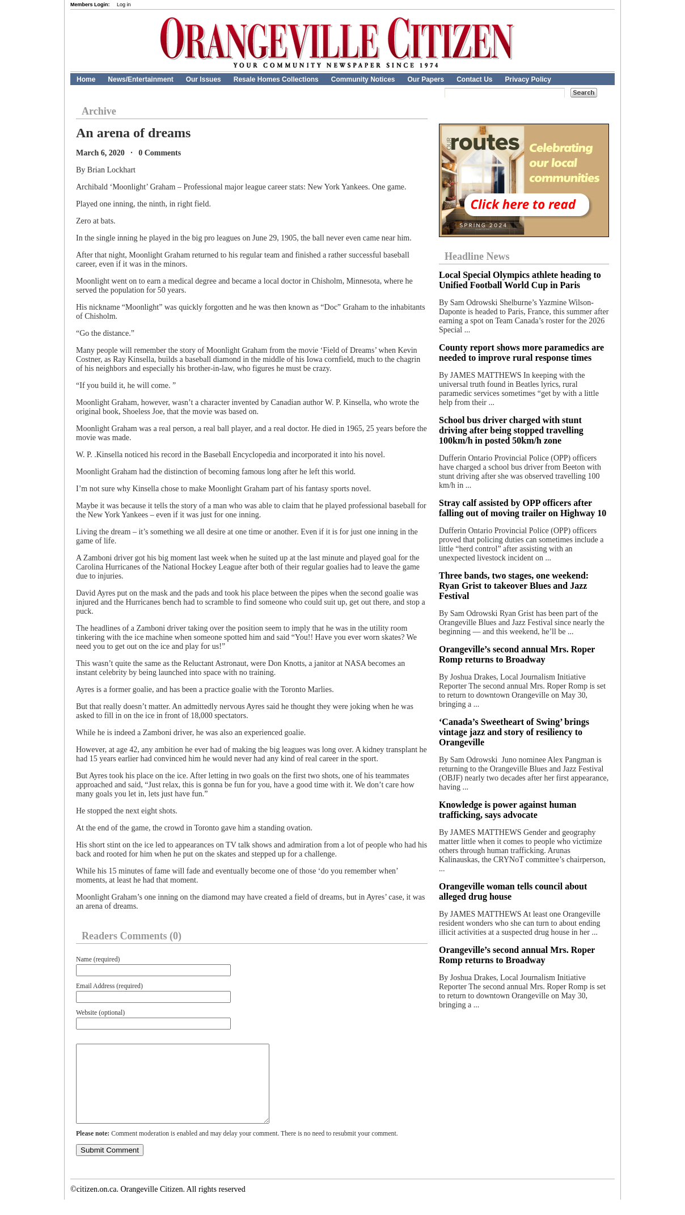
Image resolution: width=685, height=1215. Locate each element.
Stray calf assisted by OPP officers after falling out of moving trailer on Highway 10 (522, 508)
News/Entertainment (140, 79)
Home (86, 79)
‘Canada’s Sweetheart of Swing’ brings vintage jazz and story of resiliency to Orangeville (514, 732)
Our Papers (425, 79)
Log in (124, 4)
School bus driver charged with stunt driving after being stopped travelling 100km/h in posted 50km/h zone (511, 430)
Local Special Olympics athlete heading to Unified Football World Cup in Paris (520, 280)
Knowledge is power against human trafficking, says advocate (507, 810)
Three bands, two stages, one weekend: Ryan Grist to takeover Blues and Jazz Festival (514, 586)
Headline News (477, 256)
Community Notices (363, 79)
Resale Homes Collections (276, 79)
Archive (99, 111)
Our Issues (203, 79)
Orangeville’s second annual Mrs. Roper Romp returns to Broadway (517, 654)
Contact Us (474, 79)
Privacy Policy (528, 79)
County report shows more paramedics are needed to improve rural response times (521, 352)
